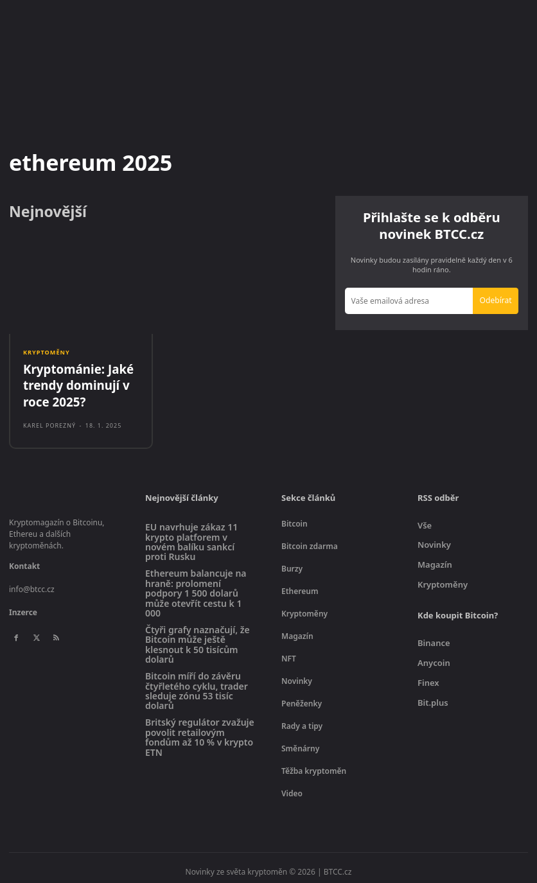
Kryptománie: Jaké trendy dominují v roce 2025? (73, 381)
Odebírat (496, 300)
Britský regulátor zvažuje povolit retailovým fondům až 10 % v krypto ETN (199, 731)
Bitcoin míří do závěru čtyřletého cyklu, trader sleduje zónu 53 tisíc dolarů (196, 684)
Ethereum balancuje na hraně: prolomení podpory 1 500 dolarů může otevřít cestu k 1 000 (196, 586)
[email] (409, 301)
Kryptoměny (46, 353)
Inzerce (23, 605)
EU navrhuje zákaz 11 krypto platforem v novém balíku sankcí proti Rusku (191, 535)
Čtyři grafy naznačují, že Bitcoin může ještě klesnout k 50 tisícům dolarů (197, 638)
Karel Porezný (49, 419)
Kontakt (24, 559)
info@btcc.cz (32, 582)
